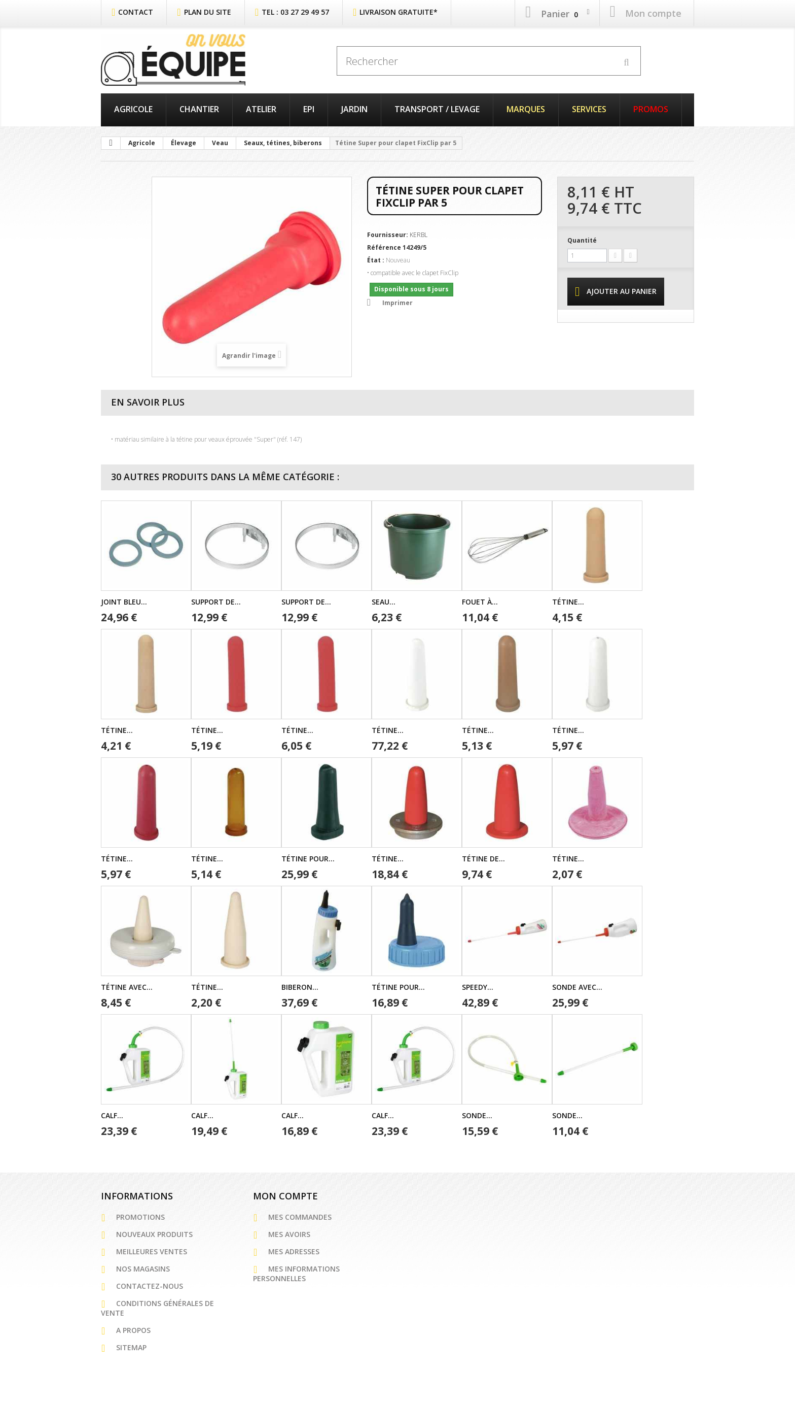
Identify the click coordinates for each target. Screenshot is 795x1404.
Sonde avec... (577, 987)
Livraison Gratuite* (398, 12)
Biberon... (299, 987)
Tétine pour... (308, 858)
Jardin (354, 109)
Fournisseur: (387, 234)
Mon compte (285, 1196)
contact (135, 12)
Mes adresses (293, 1251)
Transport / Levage (437, 109)
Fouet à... (480, 602)
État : (375, 260)
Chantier (199, 109)
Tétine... (568, 602)
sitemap (131, 1347)
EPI (308, 109)
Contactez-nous (149, 1286)
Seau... (383, 602)
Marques (526, 109)
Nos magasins (143, 1269)
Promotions (140, 1217)
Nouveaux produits (154, 1234)
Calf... (112, 1115)
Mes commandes (300, 1217)
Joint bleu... (124, 602)
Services (589, 109)
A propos (133, 1330)
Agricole (133, 109)
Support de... (216, 602)
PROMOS (650, 109)
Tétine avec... (127, 987)
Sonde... (477, 1115)
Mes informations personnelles (296, 1273)
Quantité (582, 240)
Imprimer (397, 302)
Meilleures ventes (151, 1251)
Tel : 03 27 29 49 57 (295, 12)
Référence (384, 247)
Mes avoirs (289, 1234)
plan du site (207, 12)
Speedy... (477, 987)
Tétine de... (483, 858)
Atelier (261, 109)
